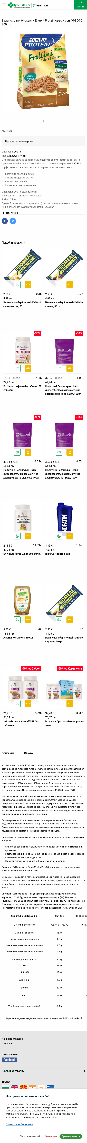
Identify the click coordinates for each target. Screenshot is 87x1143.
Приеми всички (71, 1136)
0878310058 (42, 5)
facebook (9, 1060)
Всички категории (13, 1071)
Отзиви (28, 753)
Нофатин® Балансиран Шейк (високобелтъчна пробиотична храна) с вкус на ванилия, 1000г (63, 390)
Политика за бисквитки (19, 1124)
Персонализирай (30, 1136)
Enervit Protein (18, 155)
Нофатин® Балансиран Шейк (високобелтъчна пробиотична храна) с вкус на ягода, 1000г (62, 474)
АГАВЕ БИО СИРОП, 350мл (18, 637)
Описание (8, 753)
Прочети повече (11, 213)
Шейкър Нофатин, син (57, 554)
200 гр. (18, 151)
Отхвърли (51, 1136)
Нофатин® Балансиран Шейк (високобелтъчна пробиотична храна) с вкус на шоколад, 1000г (21, 474)
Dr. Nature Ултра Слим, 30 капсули (22, 554)
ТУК (15, 867)
